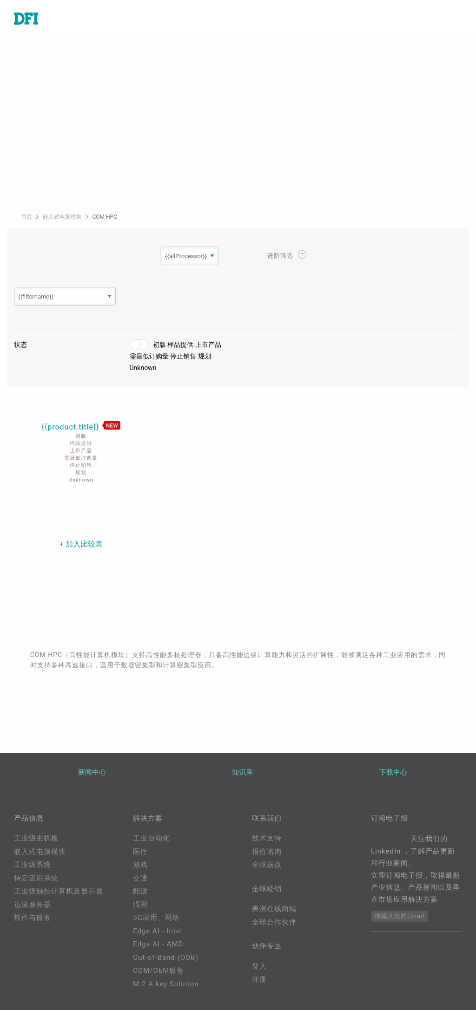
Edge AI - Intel (157, 931)
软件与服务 (32, 917)
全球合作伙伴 (274, 922)
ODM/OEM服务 (158, 970)
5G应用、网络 (156, 917)
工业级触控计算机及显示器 (58, 891)
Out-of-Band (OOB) (165, 957)
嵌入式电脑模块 (63, 217)
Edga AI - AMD (158, 944)
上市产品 (208, 344)
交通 (140, 878)
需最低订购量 (149, 356)
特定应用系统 (36, 878)
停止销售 (183, 356)
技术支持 (267, 838)
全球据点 (267, 864)
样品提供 (180, 344)
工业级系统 (32, 864)
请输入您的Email (399, 915)
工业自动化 (151, 838)
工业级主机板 (36, 838)
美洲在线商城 (274, 909)
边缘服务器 (32, 904)
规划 (204, 356)
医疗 (140, 851)
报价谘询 (267, 851)
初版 (159, 344)
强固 (140, 904)
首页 (27, 217)
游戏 (140, 864)
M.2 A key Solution (166, 984)
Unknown (143, 367)
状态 (20, 344)
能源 (140, 891)
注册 (259, 979)
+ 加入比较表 (81, 544)
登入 (259, 966)
